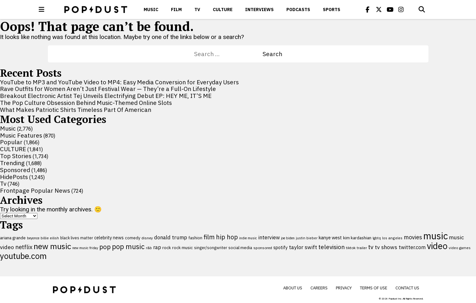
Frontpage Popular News (35, 190)
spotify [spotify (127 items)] (280, 247)
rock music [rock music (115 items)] (182, 247)
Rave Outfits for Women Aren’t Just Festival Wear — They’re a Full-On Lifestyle (108, 89)
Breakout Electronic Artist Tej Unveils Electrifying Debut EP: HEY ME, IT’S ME (106, 96)
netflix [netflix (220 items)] (23, 247)
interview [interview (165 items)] (269, 237)
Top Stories (15, 156)
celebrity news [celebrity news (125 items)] (109, 238)
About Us (292, 288)
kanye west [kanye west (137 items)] (330, 238)
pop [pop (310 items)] (105, 246)
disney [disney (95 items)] (147, 237)
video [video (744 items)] (437, 246)
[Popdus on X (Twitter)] (378, 9)
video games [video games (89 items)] (460, 247)
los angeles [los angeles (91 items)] (392, 237)
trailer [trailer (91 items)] (362, 247)
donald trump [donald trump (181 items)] (170, 237)
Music (151, 9)
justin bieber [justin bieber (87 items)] (306, 237)
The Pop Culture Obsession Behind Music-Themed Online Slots (86, 102)
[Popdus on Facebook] (367, 9)
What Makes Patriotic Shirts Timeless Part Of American (75, 109)
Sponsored (15, 170)
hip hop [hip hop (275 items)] (227, 237)
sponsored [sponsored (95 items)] (262, 247)
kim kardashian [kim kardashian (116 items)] (357, 238)
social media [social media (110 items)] (240, 247)
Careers (319, 288)
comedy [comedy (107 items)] (132, 238)
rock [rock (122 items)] (166, 247)
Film (176, 9)
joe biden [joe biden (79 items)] (288, 238)
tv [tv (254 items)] (371, 247)
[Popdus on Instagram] (401, 9)
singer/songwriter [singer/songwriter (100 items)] (210, 247)
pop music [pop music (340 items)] (128, 246)
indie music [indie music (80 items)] (248, 238)
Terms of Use (373, 288)
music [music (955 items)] (435, 236)
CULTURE (222, 9)
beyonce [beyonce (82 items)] (33, 238)
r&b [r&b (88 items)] (149, 247)
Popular (11, 142)
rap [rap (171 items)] (157, 247)
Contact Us (407, 288)
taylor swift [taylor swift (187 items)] (303, 247)
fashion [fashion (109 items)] (195, 238)
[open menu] (41, 9)
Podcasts (298, 9)
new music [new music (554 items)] (52, 246)
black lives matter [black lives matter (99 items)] (76, 237)
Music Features (21, 135)
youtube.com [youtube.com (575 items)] (23, 256)
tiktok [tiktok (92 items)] (350, 247)
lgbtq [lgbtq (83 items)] (377, 238)
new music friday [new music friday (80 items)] (85, 248)
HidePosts (14, 177)
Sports (331, 9)
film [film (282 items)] (209, 237)
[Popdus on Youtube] (389, 9)
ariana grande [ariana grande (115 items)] (13, 238)
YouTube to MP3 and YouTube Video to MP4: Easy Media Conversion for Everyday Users (119, 82)
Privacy (344, 288)
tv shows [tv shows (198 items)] (386, 247)
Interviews (259, 9)
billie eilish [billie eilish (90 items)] (50, 237)
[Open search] (421, 9)
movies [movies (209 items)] (413, 237)
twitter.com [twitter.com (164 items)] (412, 247)
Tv (197, 9)
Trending (12, 163)
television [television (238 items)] (331, 247)
